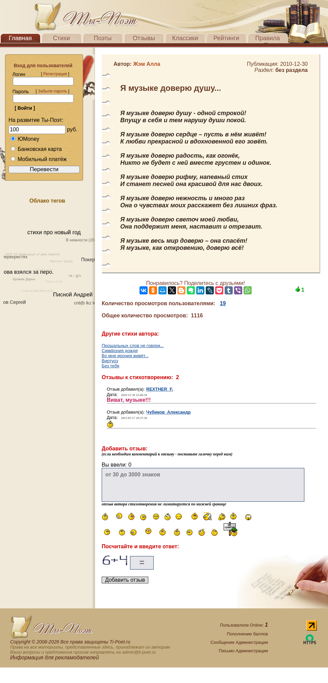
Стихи (61, 38)
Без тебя (110, 365)
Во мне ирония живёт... (125, 355)
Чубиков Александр (168, 412)
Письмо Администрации (243, 650)
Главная (20, 38)
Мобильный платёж (38, 159)
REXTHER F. (159, 389)
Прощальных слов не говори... (133, 345)
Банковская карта (36, 149)
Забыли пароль (52, 91)
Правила (267, 38)
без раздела (291, 70)
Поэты (103, 38)
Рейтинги (226, 38)
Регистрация (55, 74)
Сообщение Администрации (239, 642)
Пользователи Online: (244, 625)
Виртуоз (110, 360)
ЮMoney (24, 139)
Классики (185, 38)
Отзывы (144, 38)
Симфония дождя (120, 350)
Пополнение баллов (247, 633)
